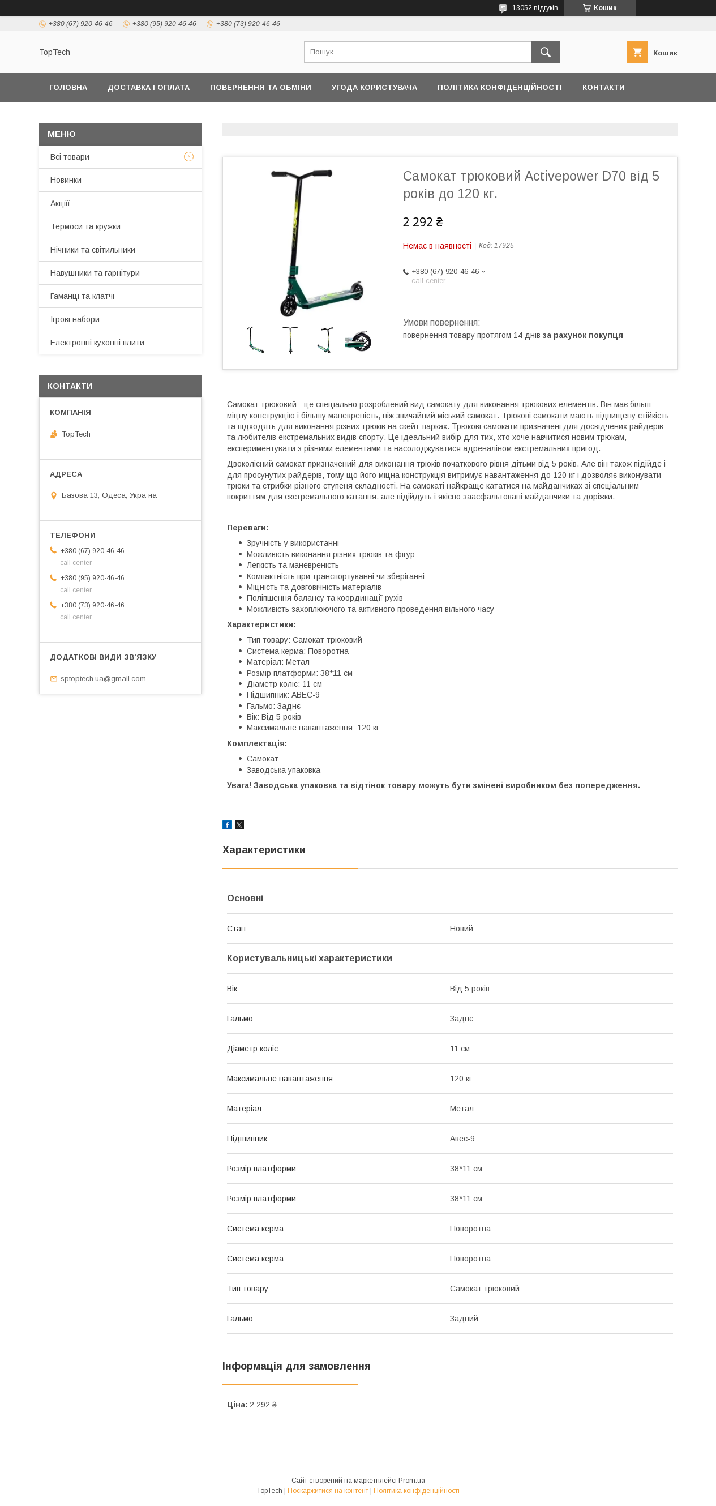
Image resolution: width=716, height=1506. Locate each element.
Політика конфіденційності (500, 87)
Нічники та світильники (92, 249)
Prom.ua (411, 1480)
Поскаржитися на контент (328, 1491)
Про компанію (301, 117)
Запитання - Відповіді (533, 117)
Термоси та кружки (85, 226)
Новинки (66, 180)
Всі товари (69, 156)
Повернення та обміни (260, 87)
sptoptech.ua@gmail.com (103, 678)
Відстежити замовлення (409, 117)
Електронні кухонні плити (97, 342)
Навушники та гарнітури (95, 272)
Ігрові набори (75, 319)
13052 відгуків (535, 8)
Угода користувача (374, 87)
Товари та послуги (91, 117)
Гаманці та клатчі (82, 296)
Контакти (603, 87)
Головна (68, 87)
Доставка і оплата (149, 87)
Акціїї (60, 203)
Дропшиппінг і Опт (207, 117)
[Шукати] (545, 52)
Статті (617, 117)
